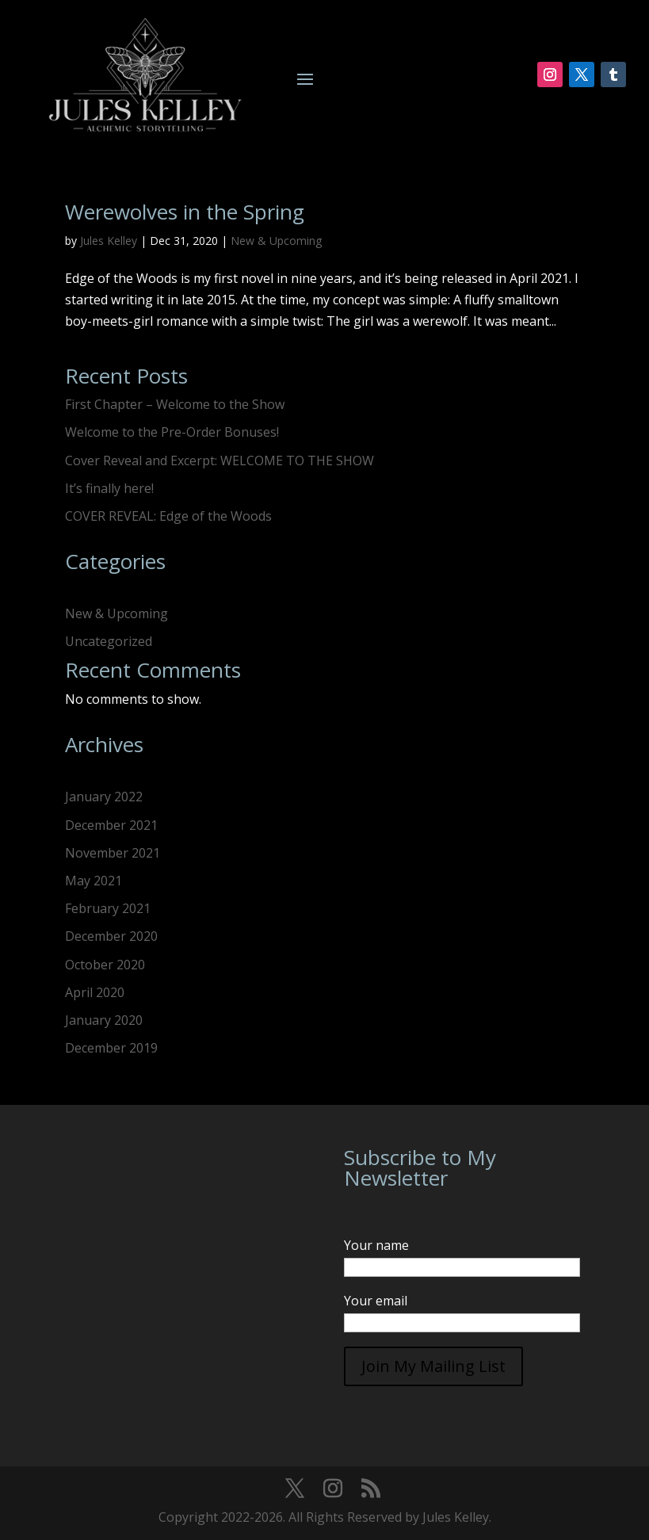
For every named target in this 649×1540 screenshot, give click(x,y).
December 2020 (111, 936)
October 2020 (105, 964)
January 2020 (104, 1020)
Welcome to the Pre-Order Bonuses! (172, 432)
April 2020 (94, 992)
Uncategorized (108, 641)
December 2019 (111, 1048)
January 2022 (104, 796)
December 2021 (111, 825)
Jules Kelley (108, 240)
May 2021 (93, 880)
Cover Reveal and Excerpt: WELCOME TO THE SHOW (219, 460)
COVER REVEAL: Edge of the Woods (168, 516)
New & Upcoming (276, 240)
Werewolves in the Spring (184, 211)
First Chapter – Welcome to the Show (174, 404)
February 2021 (108, 908)
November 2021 (112, 853)
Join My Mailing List (433, 1366)
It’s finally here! (109, 488)
